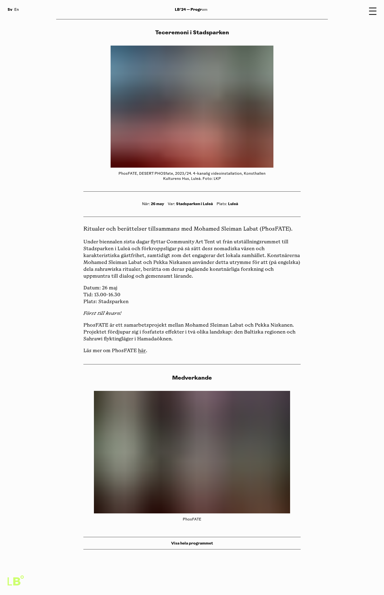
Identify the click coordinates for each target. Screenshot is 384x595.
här (142, 350)
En (16, 10)
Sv (10, 9)
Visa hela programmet (192, 543)
